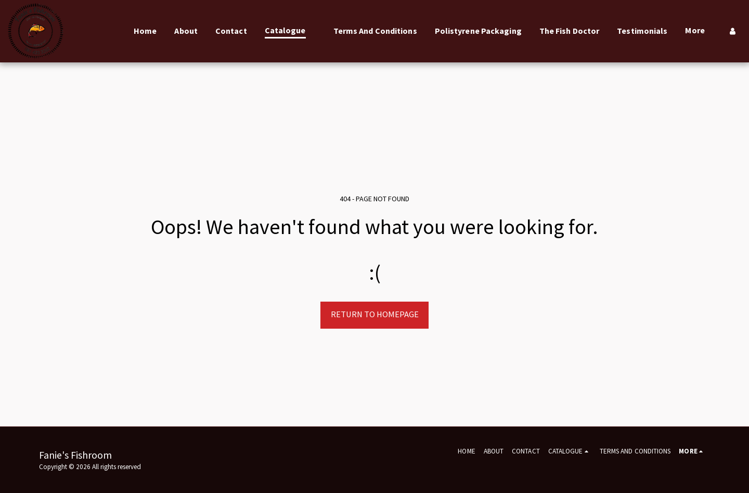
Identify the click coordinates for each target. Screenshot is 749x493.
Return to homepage (375, 314)
